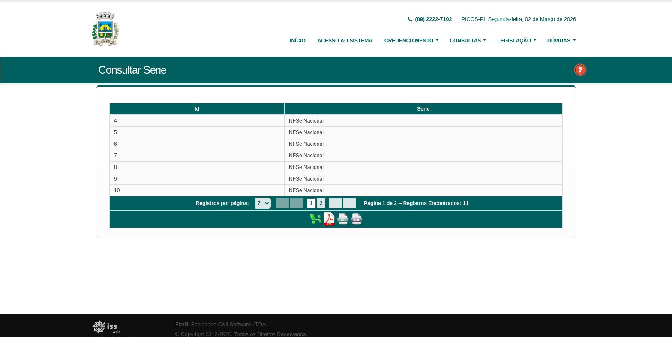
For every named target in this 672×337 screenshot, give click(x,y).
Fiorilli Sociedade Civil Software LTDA (220, 325)
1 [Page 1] (311, 203)
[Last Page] (349, 203)
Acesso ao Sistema (345, 41)
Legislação (514, 41)
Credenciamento (408, 41)
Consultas (465, 41)
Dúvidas (558, 41)
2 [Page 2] (321, 203)
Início (298, 41)
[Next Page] (335, 203)
